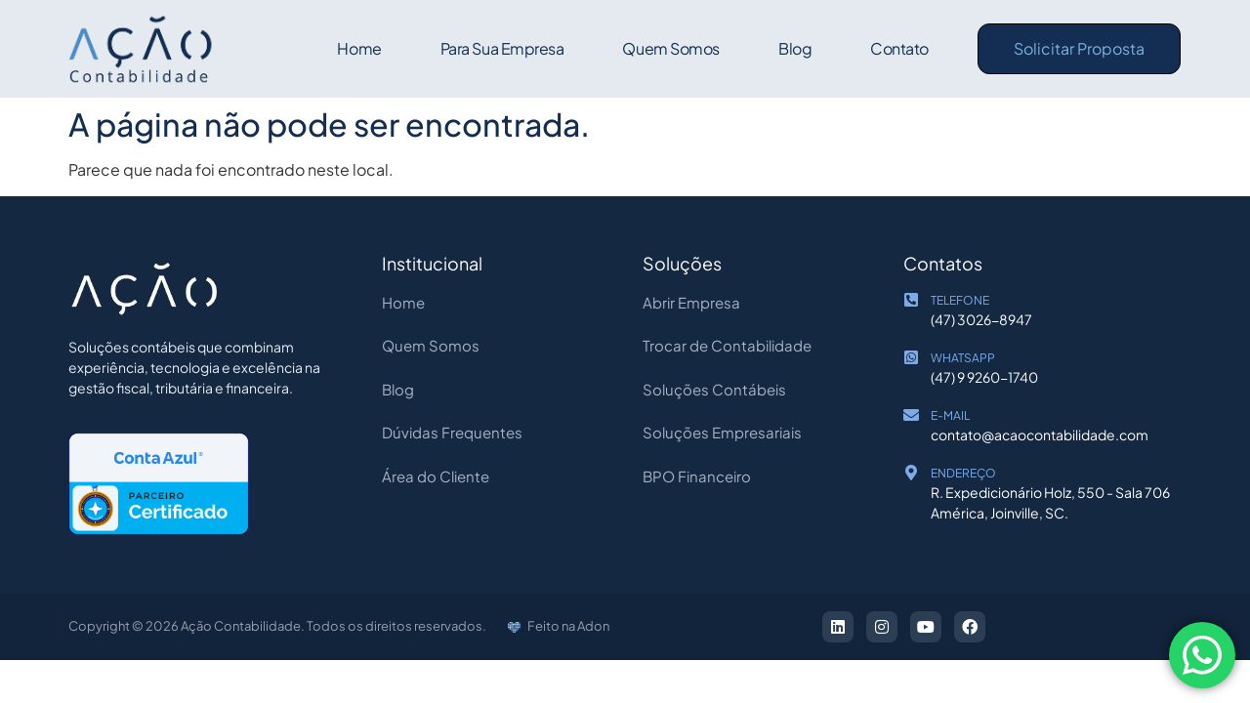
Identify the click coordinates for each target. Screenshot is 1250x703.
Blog (795, 48)
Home (359, 48)
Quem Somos (671, 48)
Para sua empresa (501, 48)
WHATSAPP (963, 358)
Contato (899, 48)
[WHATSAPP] (911, 357)
